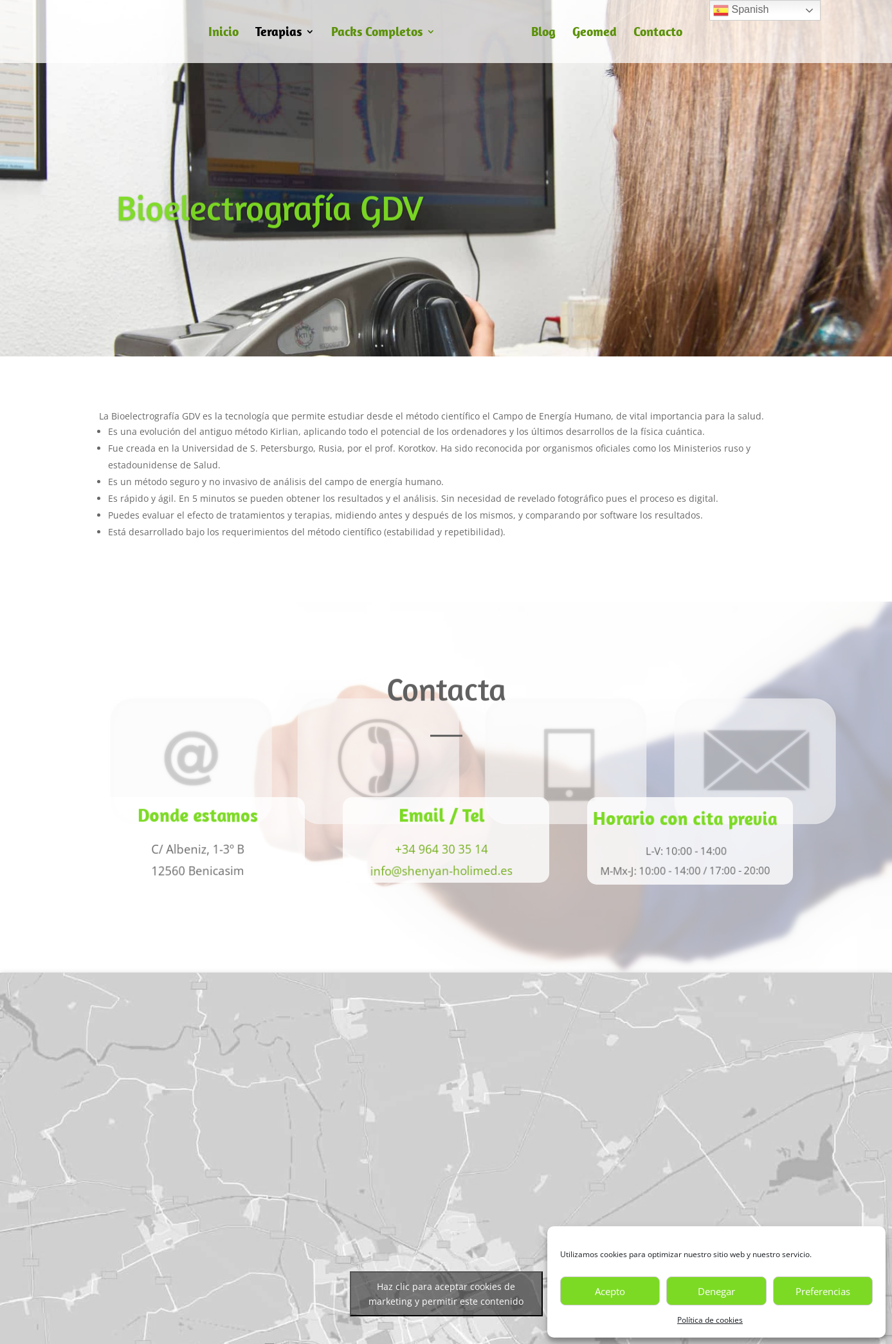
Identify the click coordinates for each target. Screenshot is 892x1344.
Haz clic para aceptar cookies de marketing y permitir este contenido (446, 1293)
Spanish (741, 10)
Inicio (223, 33)
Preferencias (823, 1291)
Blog (543, 33)
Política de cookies (710, 1319)
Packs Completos (377, 33)
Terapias (278, 33)
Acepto (610, 1291)
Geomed (594, 33)
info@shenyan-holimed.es (438, 870)
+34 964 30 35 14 (439, 849)
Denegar (716, 1291)
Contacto (657, 33)
